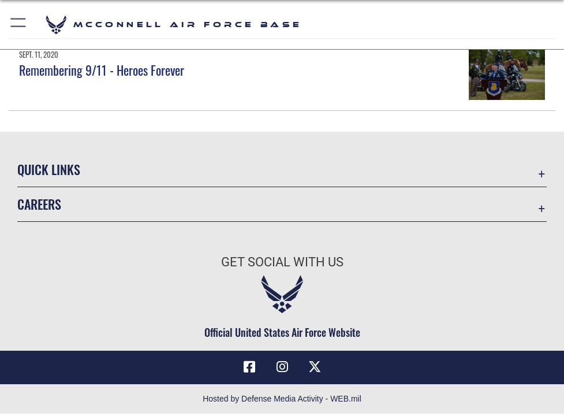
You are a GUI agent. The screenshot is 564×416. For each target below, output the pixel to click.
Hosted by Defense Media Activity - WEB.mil (282, 398)
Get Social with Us (282, 262)
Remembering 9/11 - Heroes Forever (101, 70)
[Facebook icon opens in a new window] (249, 367)
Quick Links (48, 169)
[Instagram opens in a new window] (282, 367)
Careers (39, 204)
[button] (19, 24)
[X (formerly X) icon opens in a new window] (314, 367)
